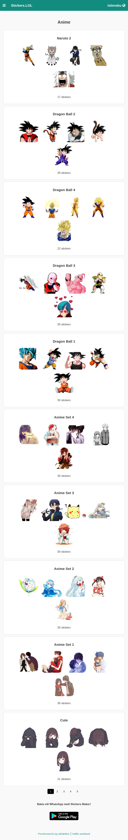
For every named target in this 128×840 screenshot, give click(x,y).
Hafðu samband (81, 833)
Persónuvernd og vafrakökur (53, 833)
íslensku (116, 5)
